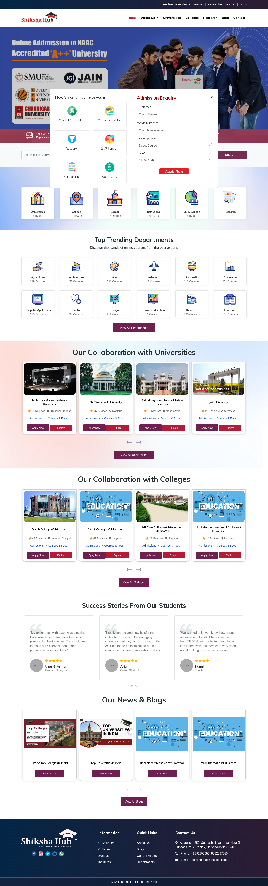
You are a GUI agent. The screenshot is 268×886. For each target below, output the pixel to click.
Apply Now (174, 171)
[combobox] (174, 145)
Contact (239, 18)
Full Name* (144, 107)
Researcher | (216, 4)
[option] (134, 78)
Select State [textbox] (146, 160)
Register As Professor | (177, 4)
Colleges (192, 18)
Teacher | (200, 4)
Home (132, 18)
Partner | (232, 4)
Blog (225, 18)
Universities (172, 18)
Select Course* (147, 139)
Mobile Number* (147, 123)
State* (141, 153)
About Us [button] (148, 18)
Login (243, 4)
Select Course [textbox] (147, 145)
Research (210, 18)
